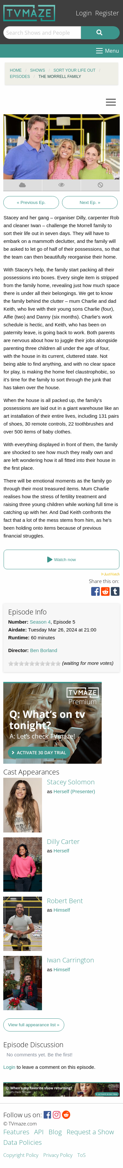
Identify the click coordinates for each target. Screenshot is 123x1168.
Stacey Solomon (71, 781)
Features (16, 1132)
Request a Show (90, 1132)
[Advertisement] (52, 723)
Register (107, 13)
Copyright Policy (20, 1155)
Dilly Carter (63, 841)
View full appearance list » (34, 1024)
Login (84, 13)
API (39, 1132)
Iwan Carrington (70, 960)
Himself (61, 910)
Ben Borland (43, 650)
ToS (81, 1155)
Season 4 (40, 622)
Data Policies (22, 1143)
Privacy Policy (57, 1155)
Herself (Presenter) (74, 791)
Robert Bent (65, 900)
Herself (61, 850)
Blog (55, 1132)
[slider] (34, 663)
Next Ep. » (90, 202)
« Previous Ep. (31, 202)
